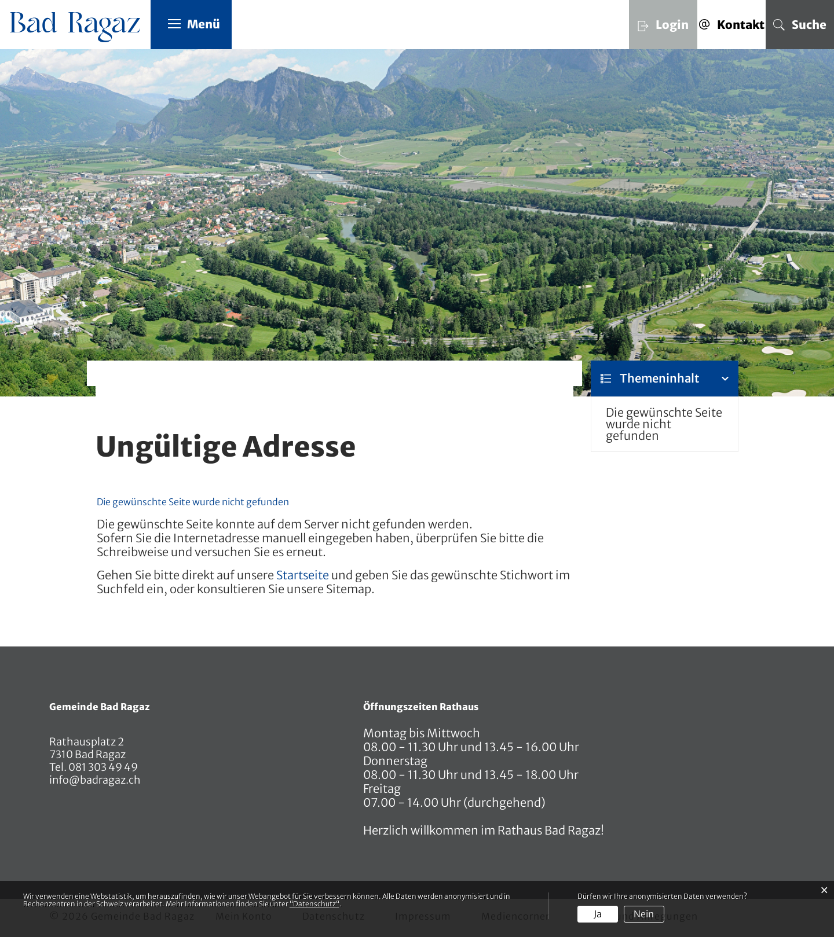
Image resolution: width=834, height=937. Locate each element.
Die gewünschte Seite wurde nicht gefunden (664, 424)
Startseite (302, 575)
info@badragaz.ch (95, 780)
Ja (598, 914)
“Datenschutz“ (314, 903)
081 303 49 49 (102, 767)
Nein (644, 914)
